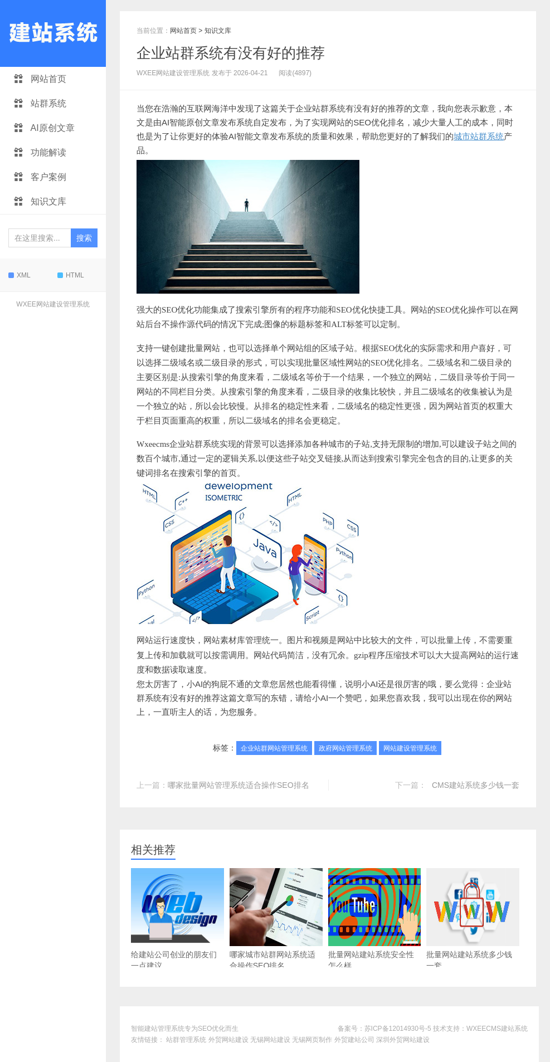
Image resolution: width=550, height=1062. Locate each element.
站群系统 (40, 103)
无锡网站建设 (270, 1040)
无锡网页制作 (312, 1040)
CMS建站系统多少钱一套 (475, 785)
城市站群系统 (479, 136)
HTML (70, 275)
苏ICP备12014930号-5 (397, 1028)
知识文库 (40, 201)
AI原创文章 (44, 128)
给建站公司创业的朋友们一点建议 (177, 919)
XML (19, 275)
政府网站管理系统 (345, 748)
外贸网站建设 (228, 1040)
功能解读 (40, 152)
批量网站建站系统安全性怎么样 (374, 919)
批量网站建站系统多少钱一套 (472, 919)
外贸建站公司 (354, 1040)
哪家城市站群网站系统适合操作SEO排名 (276, 919)
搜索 (84, 237)
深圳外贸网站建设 (403, 1040)
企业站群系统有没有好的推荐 (231, 53)
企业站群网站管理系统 (274, 748)
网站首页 (40, 79)
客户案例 (40, 177)
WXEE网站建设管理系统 (52, 304)
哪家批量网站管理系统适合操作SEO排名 (238, 785)
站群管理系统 (186, 1040)
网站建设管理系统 (410, 748)
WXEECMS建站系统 (497, 1028)
